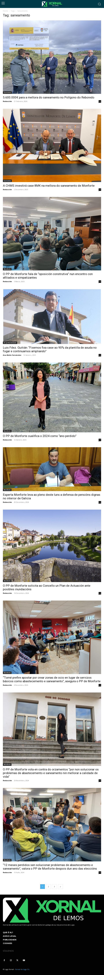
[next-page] (60, 886)
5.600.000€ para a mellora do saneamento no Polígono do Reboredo (48, 97)
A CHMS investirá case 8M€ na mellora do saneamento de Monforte (49, 185)
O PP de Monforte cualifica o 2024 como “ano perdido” (39, 436)
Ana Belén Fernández (12, 355)
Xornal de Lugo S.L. (22, 969)
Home (5, 11)
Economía (7, 93)
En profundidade (10, 343)
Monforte (7, 269)
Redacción (7, 101)
